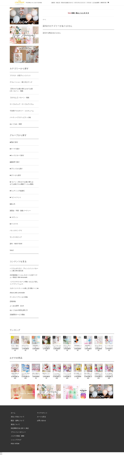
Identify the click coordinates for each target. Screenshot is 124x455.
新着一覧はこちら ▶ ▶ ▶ (80, 13)
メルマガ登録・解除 (17, 436)
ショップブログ (16, 440)
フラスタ (89, 2)
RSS (12, 443)
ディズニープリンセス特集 (19, 297)
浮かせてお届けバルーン (67, 2)
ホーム (44, 19)
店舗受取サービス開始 (17, 314)
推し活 (58, 2)
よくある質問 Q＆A (17, 306)
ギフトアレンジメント (80, 2)
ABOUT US (103, 2)
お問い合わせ (41, 420)
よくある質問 (96, 2)
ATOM (17, 443)
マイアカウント (42, 413)
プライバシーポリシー (18, 432)
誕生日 (53, 2)
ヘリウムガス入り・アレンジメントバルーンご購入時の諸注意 (24, 270)
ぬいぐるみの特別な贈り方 (19, 310)
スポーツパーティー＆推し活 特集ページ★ (24, 288)
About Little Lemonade (17, 293)
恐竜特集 (13, 301)
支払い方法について (17, 417)
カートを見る (41, 417)
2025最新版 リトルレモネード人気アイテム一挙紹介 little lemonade (23, 276)
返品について (15, 424)
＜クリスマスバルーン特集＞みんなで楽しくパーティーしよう (24, 283)
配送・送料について (17, 420)
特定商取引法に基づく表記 (20, 428)
